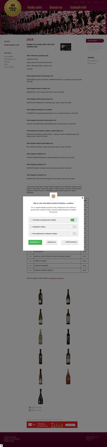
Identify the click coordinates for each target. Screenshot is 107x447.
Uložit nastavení (70, 242)
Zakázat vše (52, 242)
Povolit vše (35, 242)
